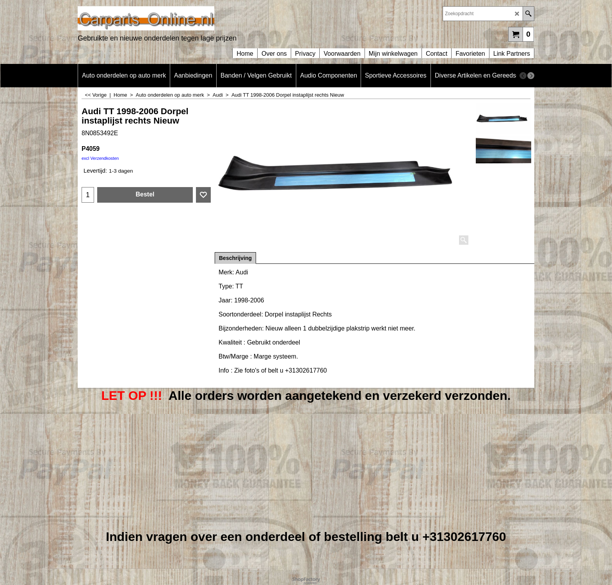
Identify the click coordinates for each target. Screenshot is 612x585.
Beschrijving (235, 258)
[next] (530, 75)
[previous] (523, 75)
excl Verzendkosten (100, 158)
